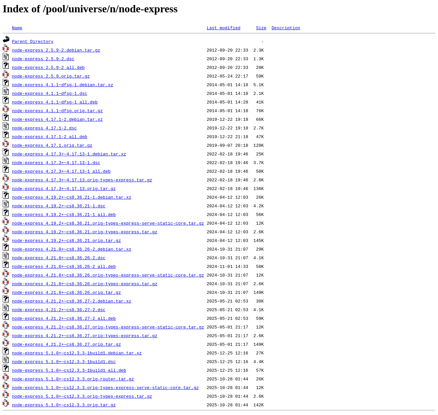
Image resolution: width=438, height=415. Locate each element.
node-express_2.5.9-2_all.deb (48, 67)
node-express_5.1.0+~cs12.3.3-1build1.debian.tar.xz (77, 353)
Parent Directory (33, 41)
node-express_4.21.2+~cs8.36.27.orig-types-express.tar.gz (84, 335)
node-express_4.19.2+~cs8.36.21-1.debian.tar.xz (71, 197)
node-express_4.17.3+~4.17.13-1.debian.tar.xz (69, 154)
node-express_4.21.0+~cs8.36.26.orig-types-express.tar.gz (84, 284)
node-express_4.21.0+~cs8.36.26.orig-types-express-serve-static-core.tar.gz (108, 275)
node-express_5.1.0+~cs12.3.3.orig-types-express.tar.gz (82, 396)
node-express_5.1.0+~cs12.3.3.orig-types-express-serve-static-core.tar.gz (105, 387)
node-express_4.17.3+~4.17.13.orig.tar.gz (64, 188)
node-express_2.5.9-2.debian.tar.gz (56, 50)
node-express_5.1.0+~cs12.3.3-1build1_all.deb (69, 370)
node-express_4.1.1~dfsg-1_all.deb (55, 102)
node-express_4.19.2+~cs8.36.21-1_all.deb (64, 214)
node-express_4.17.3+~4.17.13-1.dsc (56, 162)
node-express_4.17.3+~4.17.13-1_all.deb (61, 171)
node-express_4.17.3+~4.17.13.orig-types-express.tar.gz (82, 180)
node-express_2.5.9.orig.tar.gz (51, 76)
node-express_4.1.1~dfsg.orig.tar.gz (57, 110)
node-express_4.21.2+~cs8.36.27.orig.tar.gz (66, 344)
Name (17, 28)
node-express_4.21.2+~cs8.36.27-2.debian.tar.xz (71, 301)
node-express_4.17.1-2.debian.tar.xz (57, 119)
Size (261, 28)
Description (286, 28)
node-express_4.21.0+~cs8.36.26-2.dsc (59, 258)
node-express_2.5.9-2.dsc (43, 59)
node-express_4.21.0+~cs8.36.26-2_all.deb (64, 266)
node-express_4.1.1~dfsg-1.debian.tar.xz (62, 85)
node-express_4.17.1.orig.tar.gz (52, 145)
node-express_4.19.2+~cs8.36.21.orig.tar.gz (66, 240)
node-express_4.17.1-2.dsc (44, 128)
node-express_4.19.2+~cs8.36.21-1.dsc (59, 206)
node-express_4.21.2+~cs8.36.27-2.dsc (59, 309)
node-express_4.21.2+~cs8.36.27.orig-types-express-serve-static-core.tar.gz (108, 327)
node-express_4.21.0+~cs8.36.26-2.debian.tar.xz (71, 249)
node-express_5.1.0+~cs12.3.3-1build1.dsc (64, 361)
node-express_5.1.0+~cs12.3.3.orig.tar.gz (64, 405)
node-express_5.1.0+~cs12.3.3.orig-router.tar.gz (73, 379)
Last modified (223, 28)
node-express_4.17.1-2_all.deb (49, 136)
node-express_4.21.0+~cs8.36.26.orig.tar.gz (66, 292)
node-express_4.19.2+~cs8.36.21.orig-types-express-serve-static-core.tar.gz (108, 223)
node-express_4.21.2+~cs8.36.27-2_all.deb (64, 318)
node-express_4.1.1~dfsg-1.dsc (49, 93)
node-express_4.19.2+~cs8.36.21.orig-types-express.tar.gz (84, 232)
